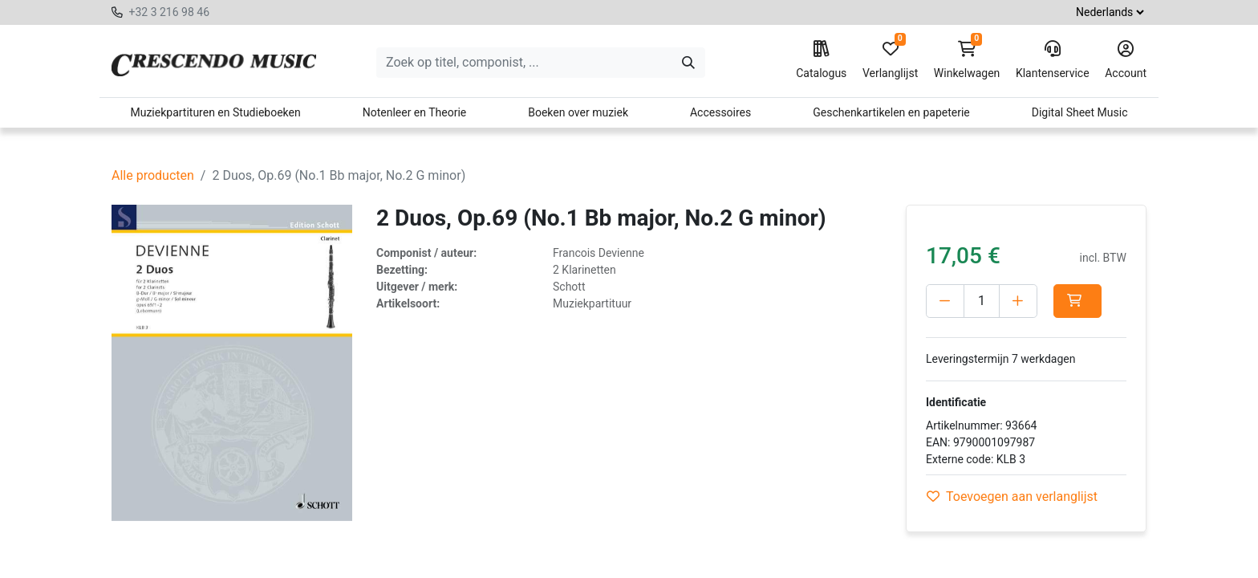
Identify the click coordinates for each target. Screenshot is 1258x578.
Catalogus (821, 60)
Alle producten (153, 175)
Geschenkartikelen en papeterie (891, 112)
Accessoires (720, 112)
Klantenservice (1053, 60)
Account (1125, 60)
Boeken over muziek (578, 112)
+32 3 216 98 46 (168, 12)
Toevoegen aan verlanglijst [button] (1012, 496)
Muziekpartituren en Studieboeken (215, 112)
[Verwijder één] (945, 301)
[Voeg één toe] (1018, 301)
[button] (1077, 301)
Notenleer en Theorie (415, 112)
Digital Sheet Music (1080, 112)
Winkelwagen (967, 60)
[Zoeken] (688, 62)
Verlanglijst (890, 60)
